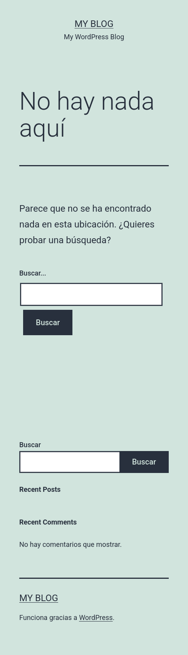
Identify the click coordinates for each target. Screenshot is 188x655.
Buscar (30, 445)
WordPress (95, 617)
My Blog (94, 23)
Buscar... (32, 273)
